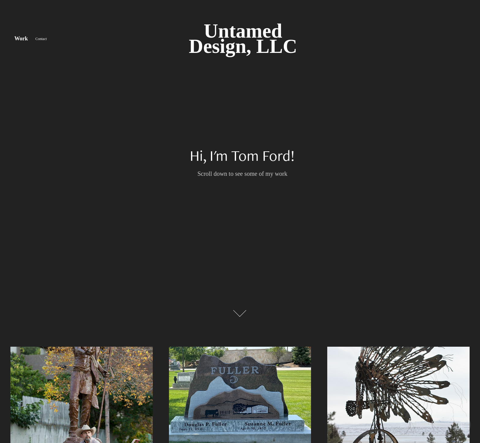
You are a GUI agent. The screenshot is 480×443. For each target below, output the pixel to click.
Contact (41, 39)
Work (21, 38)
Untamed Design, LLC (243, 38)
